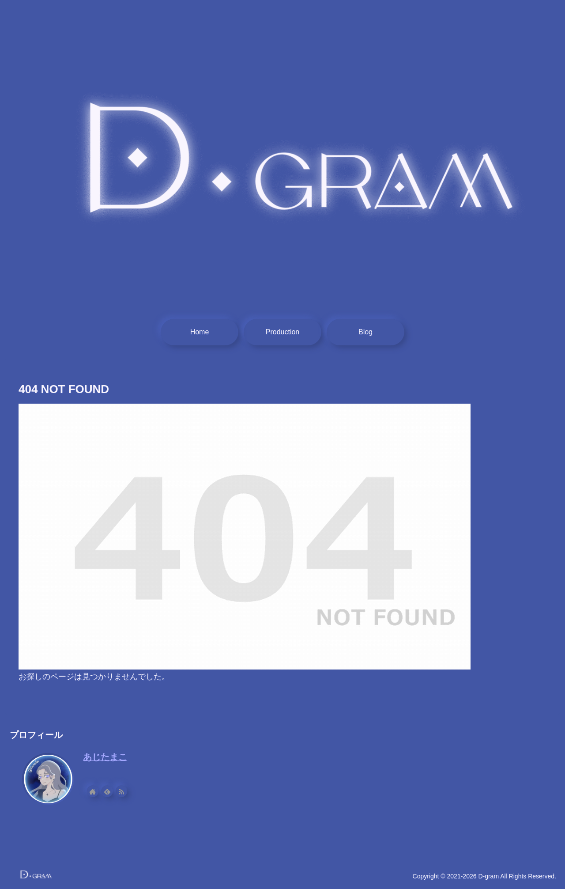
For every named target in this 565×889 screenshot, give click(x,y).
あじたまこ (105, 757)
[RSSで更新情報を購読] (125, 791)
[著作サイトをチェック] (97, 791)
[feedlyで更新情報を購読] (111, 791)
